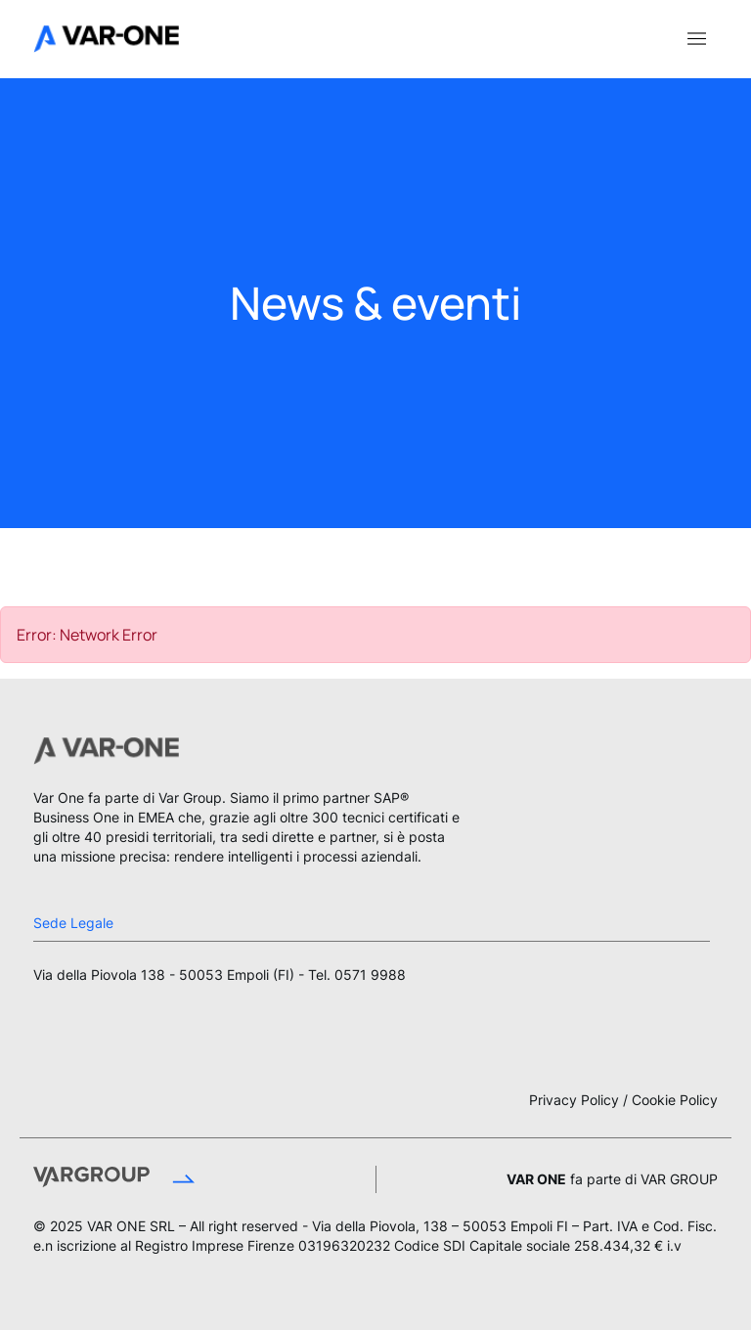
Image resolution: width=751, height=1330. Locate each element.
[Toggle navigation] (696, 37)
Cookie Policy (675, 1099)
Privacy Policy (574, 1099)
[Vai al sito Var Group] (181, 1179)
